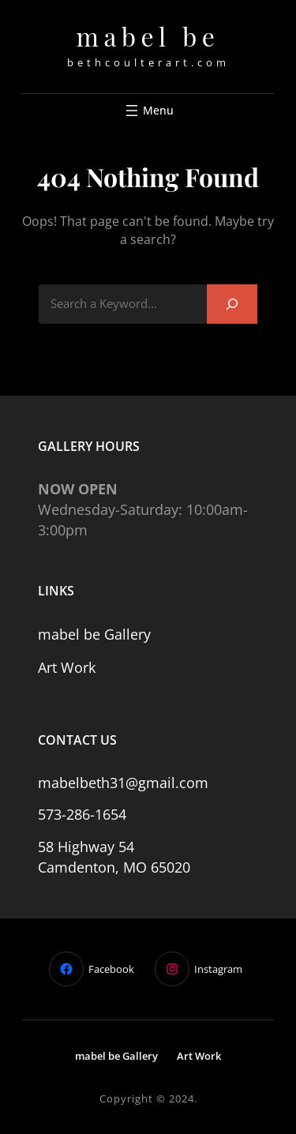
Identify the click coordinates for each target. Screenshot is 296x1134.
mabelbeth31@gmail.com (123, 782)
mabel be (148, 36)
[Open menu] (148, 110)
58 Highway (78, 846)
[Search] (232, 303)
